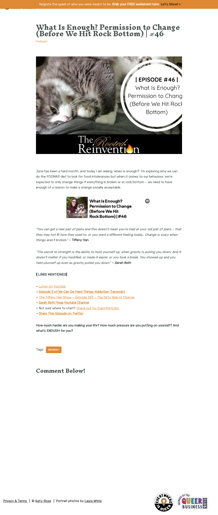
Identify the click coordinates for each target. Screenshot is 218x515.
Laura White (93, 501)
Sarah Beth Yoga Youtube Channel (64, 303)
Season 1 (53, 349)
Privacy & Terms (15, 501)
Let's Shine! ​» (171, 4)
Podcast (41, 41)
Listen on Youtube (52, 286)
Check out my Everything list (97, 308)
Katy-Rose (43, 501)
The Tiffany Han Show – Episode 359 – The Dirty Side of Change (86, 297)
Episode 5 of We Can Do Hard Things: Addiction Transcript (82, 292)
